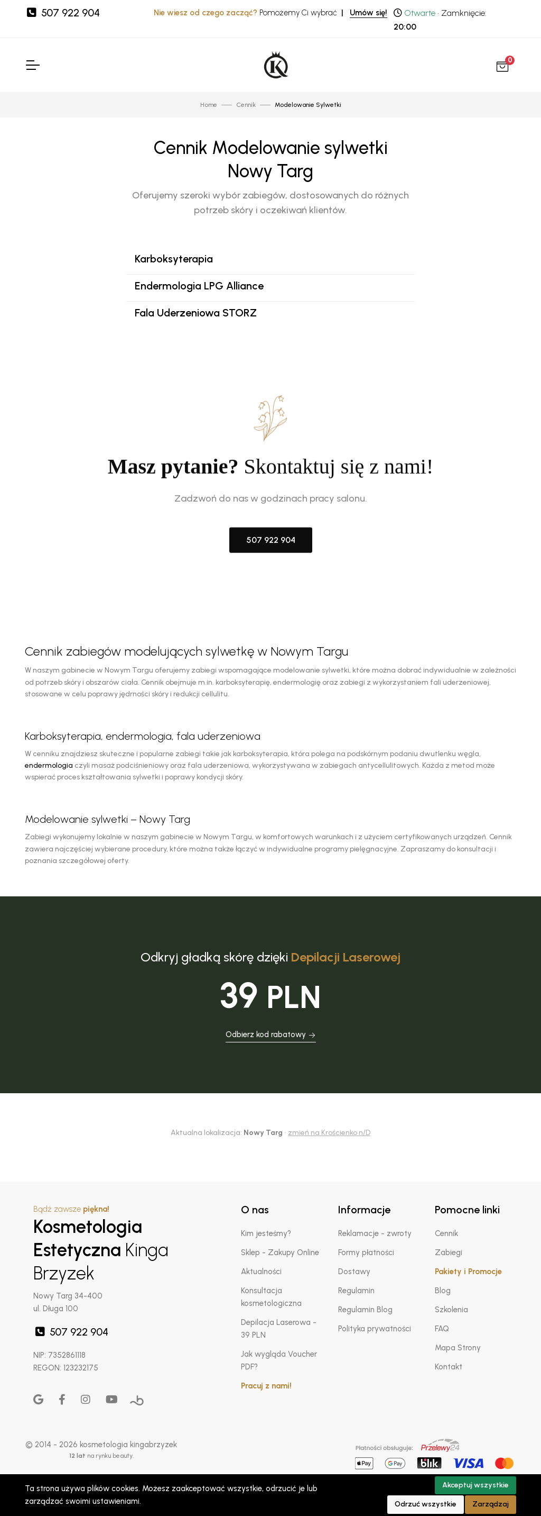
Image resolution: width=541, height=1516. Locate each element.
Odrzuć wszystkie (425, 1504)
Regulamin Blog (365, 1309)
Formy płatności (366, 1252)
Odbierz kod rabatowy (271, 1034)
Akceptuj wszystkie (475, 1485)
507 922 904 (62, 12)
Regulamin (356, 1290)
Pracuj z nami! (266, 1386)
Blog (443, 1290)
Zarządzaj (490, 1504)
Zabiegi (448, 1252)
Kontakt (448, 1367)
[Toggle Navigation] (32, 65)
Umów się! (368, 12)
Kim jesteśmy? (266, 1233)
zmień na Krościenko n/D (329, 1132)
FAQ (442, 1328)
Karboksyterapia (174, 258)
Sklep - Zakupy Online (280, 1252)
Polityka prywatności (374, 1328)
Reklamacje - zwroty (375, 1233)
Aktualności (261, 1271)
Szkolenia (451, 1309)
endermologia (49, 765)
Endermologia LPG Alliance (199, 285)
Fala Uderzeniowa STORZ (196, 312)
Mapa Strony (458, 1347)
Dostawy (354, 1271)
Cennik (446, 1233)
